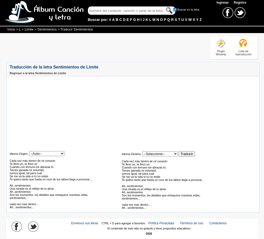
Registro (240, 2)
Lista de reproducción (243, 53)
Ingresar (223, 2)
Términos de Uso (191, 223)
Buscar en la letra (188, 9)
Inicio (11, 29)
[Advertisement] (100, 47)
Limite (29, 29)
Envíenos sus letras (84, 223)
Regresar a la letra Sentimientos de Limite (38, 73)
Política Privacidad (161, 223)
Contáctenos (218, 223)
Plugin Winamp (221, 53)
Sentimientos (47, 29)
